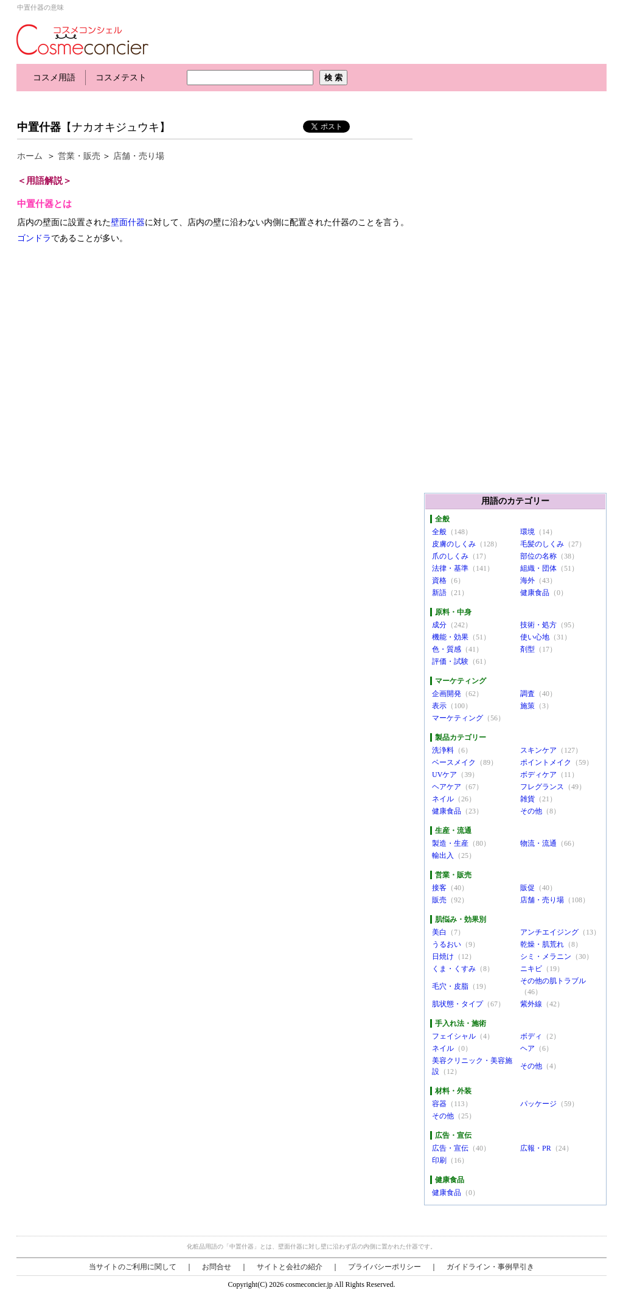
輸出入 (443, 855)
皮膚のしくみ (454, 544)
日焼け (443, 956)
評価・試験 (450, 661)
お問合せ (216, 1267)
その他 (531, 811)
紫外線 (531, 1004)
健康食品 (534, 592)
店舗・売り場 (138, 156)
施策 (527, 706)
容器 (439, 1103)
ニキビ (531, 968)
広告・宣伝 (450, 1148)
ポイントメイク (545, 762)
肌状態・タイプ (457, 1004)
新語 (439, 592)
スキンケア (538, 750)
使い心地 (534, 637)
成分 (439, 625)
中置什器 (39, 127)
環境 (527, 532)
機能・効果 (450, 637)
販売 (439, 900)
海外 (527, 580)
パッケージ (538, 1103)
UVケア (444, 774)
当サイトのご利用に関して (132, 1267)
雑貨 (527, 799)
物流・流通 (538, 843)
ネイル (443, 799)
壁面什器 (128, 222)
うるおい (446, 944)
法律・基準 (450, 568)
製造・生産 (450, 843)
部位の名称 (538, 556)
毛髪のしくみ (542, 544)
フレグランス (542, 786)
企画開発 (446, 693)
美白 (439, 932)
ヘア (527, 1048)
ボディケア (538, 774)
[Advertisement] (237, 101)
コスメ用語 (54, 77)
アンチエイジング (549, 932)
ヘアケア (446, 786)
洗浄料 (443, 750)
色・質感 (446, 649)
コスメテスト (121, 77)
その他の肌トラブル (553, 981)
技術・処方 (538, 625)
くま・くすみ (454, 968)
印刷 (439, 1160)
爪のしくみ (450, 556)
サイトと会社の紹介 (289, 1267)
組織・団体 (538, 568)
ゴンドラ (34, 238)
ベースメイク (454, 762)
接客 (439, 887)
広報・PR (535, 1148)
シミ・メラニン (545, 956)
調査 (527, 693)
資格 (439, 580)
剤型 (527, 649)
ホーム (30, 156)
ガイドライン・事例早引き (490, 1267)
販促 (527, 887)
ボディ (531, 1036)
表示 (439, 706)
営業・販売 (79, 156)
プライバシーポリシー (384, 1267)
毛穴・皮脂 (450, 986)
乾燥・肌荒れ (542, 944)
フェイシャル (454, 1036)
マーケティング (457, 718)
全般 (439, 532)
